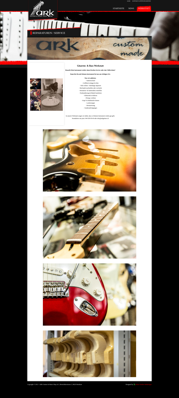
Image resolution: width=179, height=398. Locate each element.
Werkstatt (144, 8)
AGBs (128, 1)
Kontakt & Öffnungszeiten (141, 1)
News (131, 8)
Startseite (118, 8)
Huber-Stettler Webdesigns (144, 384)
